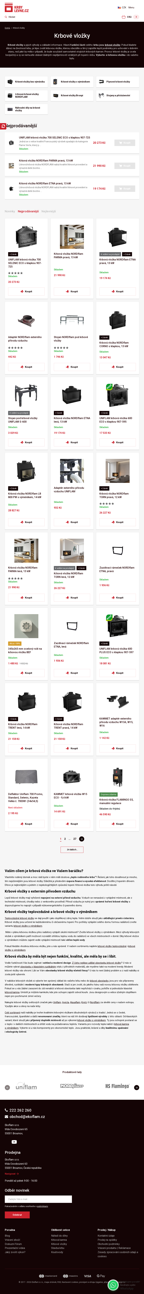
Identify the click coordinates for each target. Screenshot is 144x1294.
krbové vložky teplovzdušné (112, 946)
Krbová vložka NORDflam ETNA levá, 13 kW (72, 420)
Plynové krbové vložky (118, 81)
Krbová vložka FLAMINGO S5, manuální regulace (116, 801)
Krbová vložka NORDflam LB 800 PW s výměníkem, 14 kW (24, 495)
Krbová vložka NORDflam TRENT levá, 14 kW (22, 726)
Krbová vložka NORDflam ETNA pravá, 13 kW (45, 183)
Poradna (10, 1229)
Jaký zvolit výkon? (15, 1252)
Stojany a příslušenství (118, 95)
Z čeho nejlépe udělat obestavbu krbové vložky (96, 962)
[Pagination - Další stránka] (81, 839)
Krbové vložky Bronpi (72, 95)
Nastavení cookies (70, 1282)
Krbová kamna (59, 1239)
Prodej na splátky (107, 1239)
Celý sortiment (12, 1012)
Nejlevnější (49, 211)
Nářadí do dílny (59, 1235)
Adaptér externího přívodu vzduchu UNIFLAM (69, 489)
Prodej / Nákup (107, 1229)
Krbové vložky (59, 1244)
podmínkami (42, 1206)
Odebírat (17, 1215)
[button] (124, 143)
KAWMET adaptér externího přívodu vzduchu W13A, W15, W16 (116, 722)
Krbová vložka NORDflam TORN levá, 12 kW (68, 575)
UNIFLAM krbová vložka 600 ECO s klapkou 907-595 (115, 420)
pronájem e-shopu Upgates (91, 1282)
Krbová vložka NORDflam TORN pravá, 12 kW (114, 495)
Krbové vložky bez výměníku (30, 81)
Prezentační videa (15, 1248)
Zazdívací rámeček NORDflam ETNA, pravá (116, 569)
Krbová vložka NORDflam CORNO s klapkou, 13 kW (114, 344)
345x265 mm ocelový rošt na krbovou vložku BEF (25, 650)
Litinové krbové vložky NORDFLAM (27, 95)
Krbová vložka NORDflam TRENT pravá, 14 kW (68, 726)
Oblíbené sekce (60, 1229)
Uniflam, (57, 1002)
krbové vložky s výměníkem (28, 925)
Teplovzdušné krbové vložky (19, 918)
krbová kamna (12, 992)
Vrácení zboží (12, 1239)
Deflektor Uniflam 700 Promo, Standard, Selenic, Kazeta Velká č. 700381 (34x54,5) (25, 798)
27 (74, 838)
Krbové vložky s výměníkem (75, 81)
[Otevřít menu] (133, 7)
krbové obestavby (99, 980)
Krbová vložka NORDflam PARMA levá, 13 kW (22, 569)
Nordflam (95, 1002)
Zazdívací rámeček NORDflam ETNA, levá (71, 645)
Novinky (10, 211)
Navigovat (12, 1174)
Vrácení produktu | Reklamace (114, 1248)
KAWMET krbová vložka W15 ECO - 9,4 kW (70, 796)
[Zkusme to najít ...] (10, 17)
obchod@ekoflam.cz (25, 1116)
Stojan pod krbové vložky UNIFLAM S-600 (22, 420)
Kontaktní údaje (106, 1235)
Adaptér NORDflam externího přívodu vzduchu (25, 339)
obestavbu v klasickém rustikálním (38, 966)
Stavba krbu (57, 1248)
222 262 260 (18, 1110)
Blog (7, 1235)
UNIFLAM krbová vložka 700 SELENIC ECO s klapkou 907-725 (54, 137)
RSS (59, 1282)
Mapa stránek (50, 1282)
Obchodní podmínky (109, 1244)
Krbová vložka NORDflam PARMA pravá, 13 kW (46, 160)
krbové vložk (112, 44)
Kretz (84, 1002)
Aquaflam (75, 1002)
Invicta (65, 1002)
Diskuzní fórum (13, 1244)
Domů (7, 28)
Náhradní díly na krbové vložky (27, 109)
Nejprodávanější (28, 211)
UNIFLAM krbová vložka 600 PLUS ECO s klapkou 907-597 (116, 650)
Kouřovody (57, 1252)
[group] (26, 1087)
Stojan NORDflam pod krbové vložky (71, 339)
